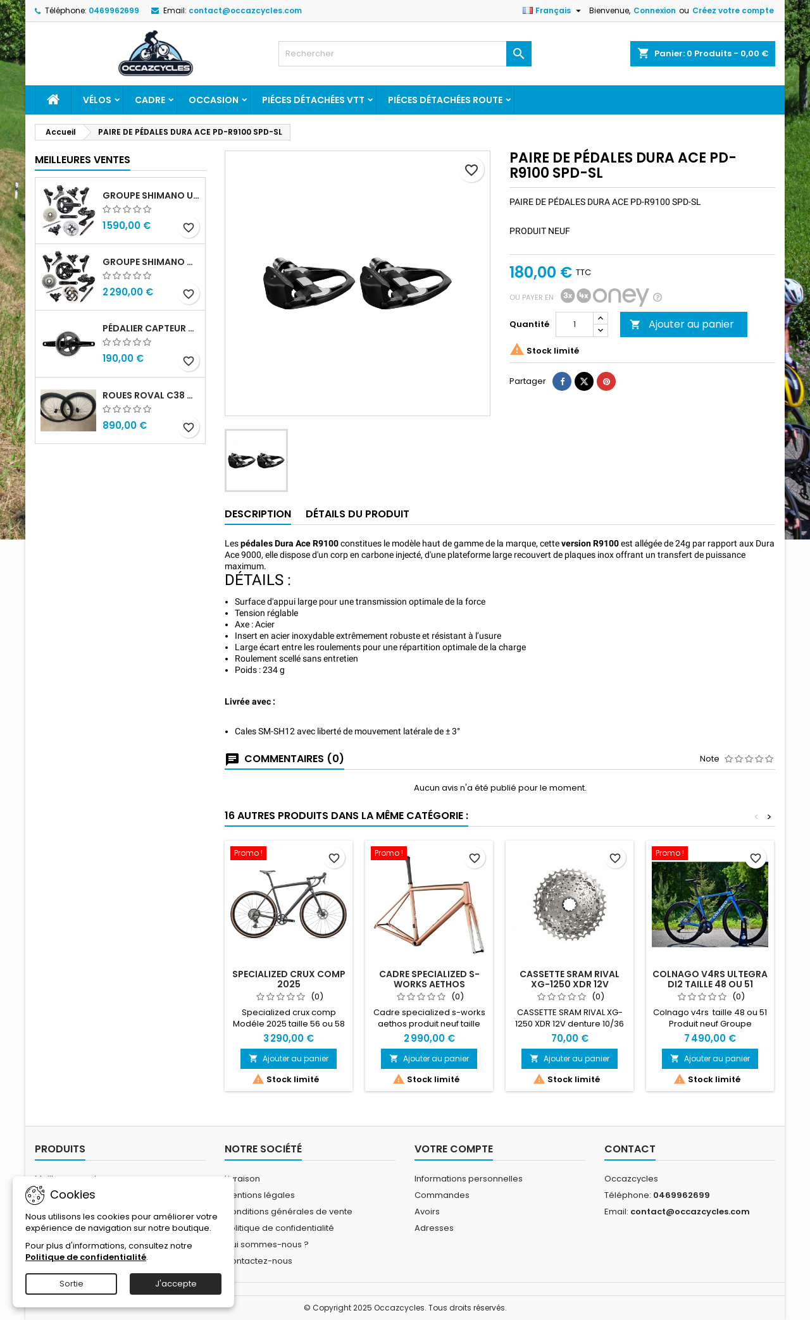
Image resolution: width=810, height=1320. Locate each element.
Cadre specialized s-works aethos (429, 979)
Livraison (242, 1179)
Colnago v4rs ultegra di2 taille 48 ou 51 (710, 979)
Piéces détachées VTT (313, 100)
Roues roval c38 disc (151, 395)
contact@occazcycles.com (245, 10)
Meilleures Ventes (82, 159)
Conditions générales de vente (288, 1212)
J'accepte (176, 1284)
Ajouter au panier (682, 324)
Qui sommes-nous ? (267, 1244)
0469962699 (114, 10)
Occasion (214, 100)
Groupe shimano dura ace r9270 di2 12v (151, 262)
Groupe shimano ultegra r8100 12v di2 (151, 195)
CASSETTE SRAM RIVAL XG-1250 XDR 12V (570, 979)
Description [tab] (258, 514)
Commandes (442, 1195)
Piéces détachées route (445, 100)
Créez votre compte (733, 10)
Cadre (150, 100)
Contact (630, 1149)
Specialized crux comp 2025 (289, 979)
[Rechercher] (405, 53)
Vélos (97, 100)
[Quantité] (575, 324)
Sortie (71, 1284)
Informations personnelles (468, 1179)
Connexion (654, 10)
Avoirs (427, 1212)
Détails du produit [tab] (357, 514)
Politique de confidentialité (279, 1228)
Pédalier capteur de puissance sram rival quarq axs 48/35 (151, 328)
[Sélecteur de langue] (553, 11)
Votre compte (453, 1149)
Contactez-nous (258, 1261)
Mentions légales (260, 1195)
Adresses (434, 1228)
